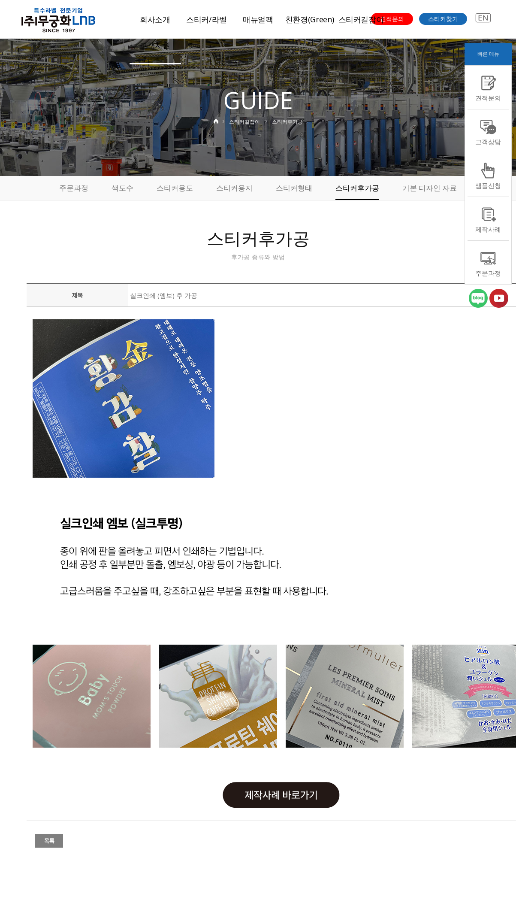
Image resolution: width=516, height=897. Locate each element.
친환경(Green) (309, 19)
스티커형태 (294, 188)
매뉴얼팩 (258, 19)
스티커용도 (175, 188)
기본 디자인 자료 (429, 188)
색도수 (122, 188)
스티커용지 (234, 188)
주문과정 (73, 188)
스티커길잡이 (361, 19)
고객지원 (155, 45)
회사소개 (155, 19)
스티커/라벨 (206, 19)
